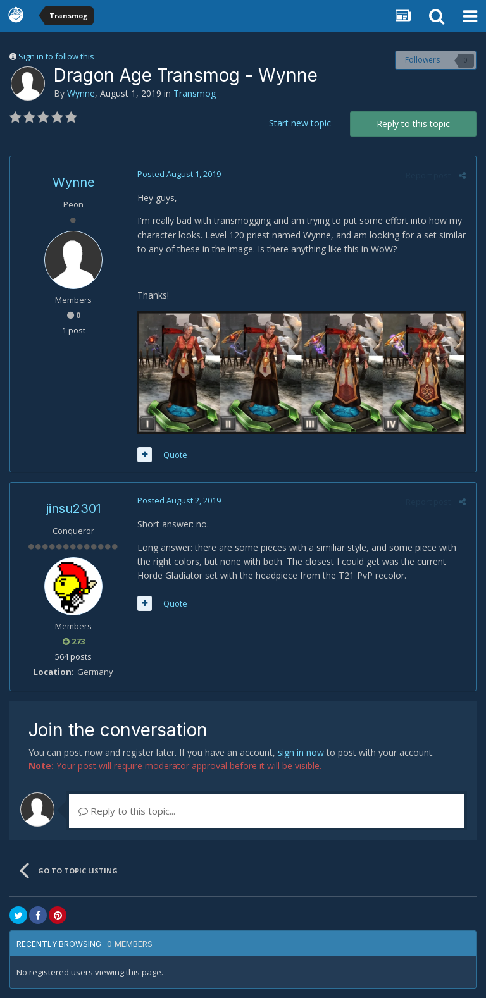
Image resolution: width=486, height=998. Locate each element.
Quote (175, 455)
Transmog (194, 93)
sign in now (301, 752)
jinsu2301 (73, 509)
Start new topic (300, 123)
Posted (178, 174)
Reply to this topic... (126, 810)
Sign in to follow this (56, 56)
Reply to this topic (413, 124)
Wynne (81, 93)
